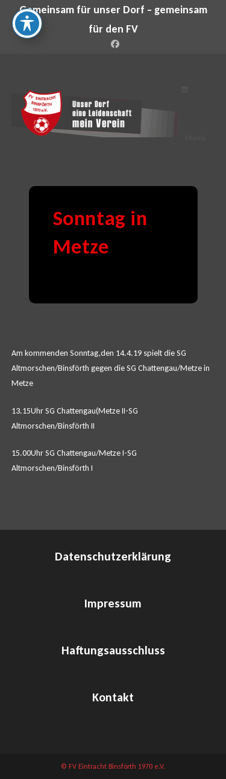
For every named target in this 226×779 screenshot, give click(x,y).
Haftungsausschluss (113, 650)
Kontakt (113, 697)
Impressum (113, 603)
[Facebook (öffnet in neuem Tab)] (113, 44)
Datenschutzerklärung (113, 556)
